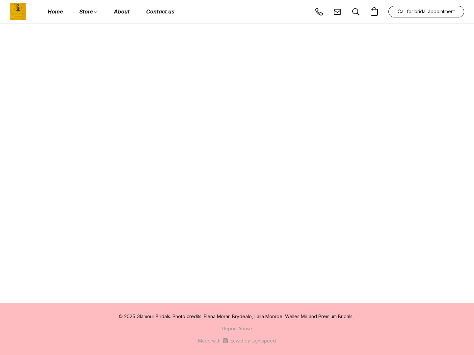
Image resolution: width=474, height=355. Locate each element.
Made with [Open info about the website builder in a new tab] (237, 341)
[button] (18, 11)
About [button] (122, 11)
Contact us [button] (160, 11)
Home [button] (55, 11)
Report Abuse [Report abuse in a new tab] (237, 328)
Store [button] (88, 11)
